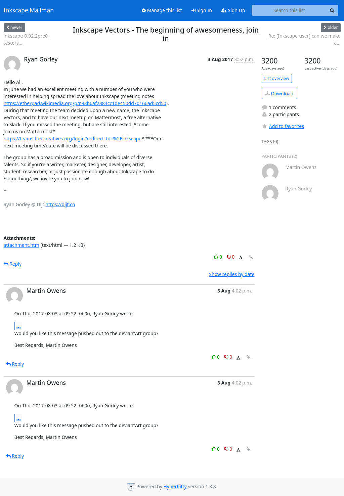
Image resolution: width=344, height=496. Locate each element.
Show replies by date (231, 274)
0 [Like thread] (218, 257)
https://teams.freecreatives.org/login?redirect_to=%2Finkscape (73, 138)
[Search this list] (289, 10)
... (18, 325)
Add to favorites (283, 126)
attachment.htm (21, 245)
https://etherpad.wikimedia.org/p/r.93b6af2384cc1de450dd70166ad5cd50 (85, 103)
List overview (276, 78)
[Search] (332, 10)
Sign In (201, 10)
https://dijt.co (60, 204)
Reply (13, 264)
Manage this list (162, 10)
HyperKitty (174, 486)
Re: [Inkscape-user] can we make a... (304, 39)
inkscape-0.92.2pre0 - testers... (27, 39)
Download (279, 93)
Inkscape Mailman (29, 10)
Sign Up (233, 10)
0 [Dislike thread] (231, 257)
